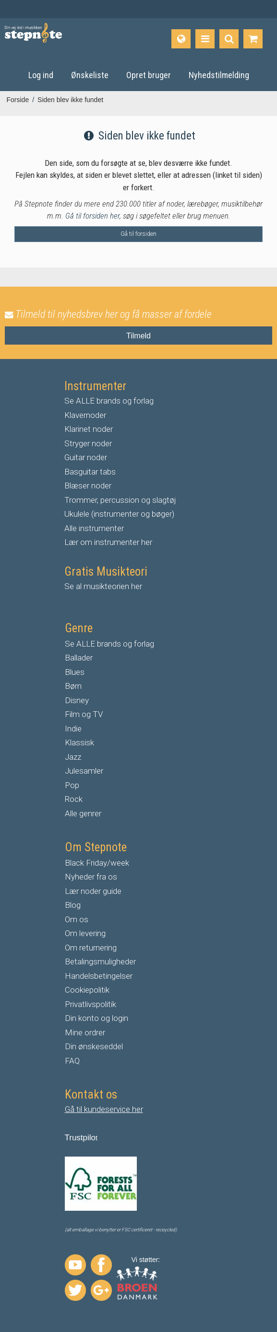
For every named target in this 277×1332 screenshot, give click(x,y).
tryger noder (91, 443)
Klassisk (79, 742)
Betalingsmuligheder (100, 961)
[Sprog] (181, 38)
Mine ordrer (85, 1032)
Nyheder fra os (91, 876)
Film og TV (84, 714)
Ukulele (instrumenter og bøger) (119, 514)
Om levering (85, 933)
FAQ (72, 1061)
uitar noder (88, 457)
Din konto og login (96, 1018)
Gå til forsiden (138, 234)
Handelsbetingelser (98, 976)
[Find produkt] (229, 38)
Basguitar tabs (90, 471)
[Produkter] (205, 38)
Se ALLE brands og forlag (109, 400)
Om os (76, 919)
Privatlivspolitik (90, 1004)
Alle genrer (83, 813)
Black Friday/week (97, 863)
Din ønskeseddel (94, 1046)
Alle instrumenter (94, 528)
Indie (73, 728)
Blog (73, 905)
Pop (72, 785)
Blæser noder (87, 485)
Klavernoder (85, 415)
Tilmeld (138, 336)
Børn (73, 686)
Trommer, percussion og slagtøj (120, 500)
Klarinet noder (88, 429)
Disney (77, 700)
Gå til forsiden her (92, 215)
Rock (74, 799)
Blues (74, 672)
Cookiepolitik (87, 990)
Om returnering (91, 947)
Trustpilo (80, 1137)
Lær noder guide (93, 891)
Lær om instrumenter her (108, 542)
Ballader (79, 657)
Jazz (73, 757)
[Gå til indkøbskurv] (253, 38)
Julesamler (84, 771)
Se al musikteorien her (103, 586)
